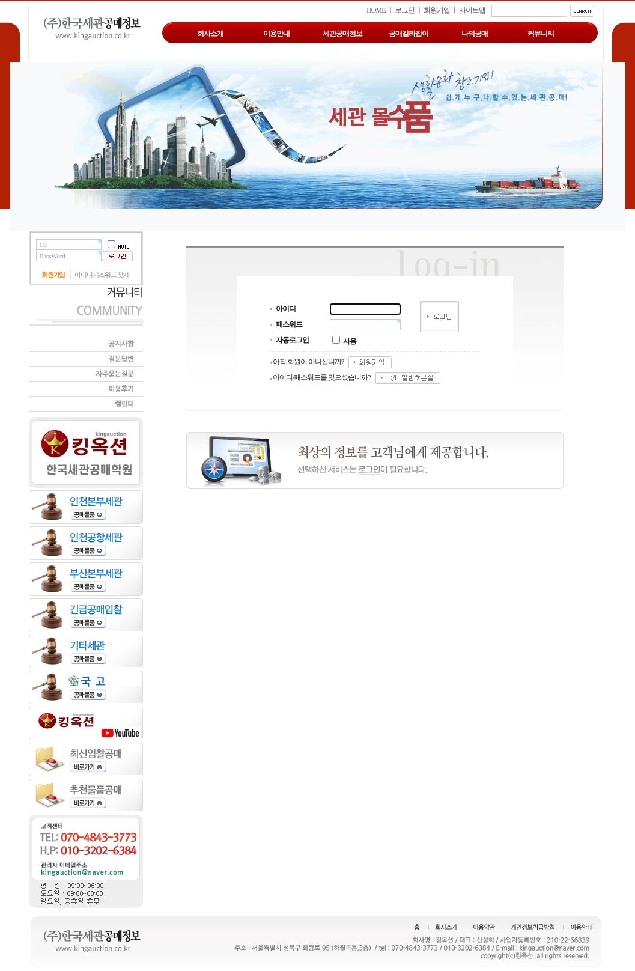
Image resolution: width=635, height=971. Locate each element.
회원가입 (437, 10)
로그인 (405, 10)
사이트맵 (472, 10)
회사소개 (210, 33)
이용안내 (276, 33)
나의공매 (474, 33)
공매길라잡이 (408, 33)
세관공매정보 (342, 33)
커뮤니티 (540, 33)
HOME (375, 10)
